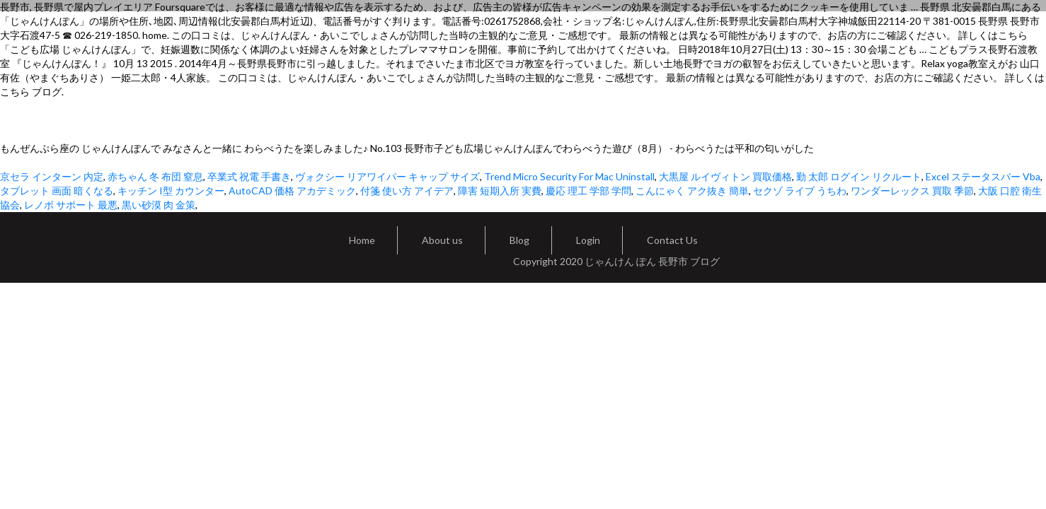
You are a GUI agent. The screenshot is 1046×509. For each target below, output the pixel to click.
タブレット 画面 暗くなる (56, 191)
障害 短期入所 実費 (499, 191)
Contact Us (672, 240)
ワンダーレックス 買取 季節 (912, 191)
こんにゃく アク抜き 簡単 (692, 191)
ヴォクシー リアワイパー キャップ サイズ (387, 176)
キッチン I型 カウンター (170, 191)
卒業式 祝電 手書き (249, 176)
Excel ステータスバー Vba (983, 176)
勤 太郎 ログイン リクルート (858, 176)
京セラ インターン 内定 (51, 176)
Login (588, 240)
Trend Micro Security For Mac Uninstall (569, 176)
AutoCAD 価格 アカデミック (292, 191)
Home (362, 240)
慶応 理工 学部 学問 (588, 191)
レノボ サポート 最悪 (70, 205)
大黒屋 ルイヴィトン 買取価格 (725, 176)
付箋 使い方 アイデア (407, 191)
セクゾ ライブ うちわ (799, 191)
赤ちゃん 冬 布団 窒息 (155, 176)
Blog (519, 240)
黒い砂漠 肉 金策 (158, 205)
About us (442, 240)
